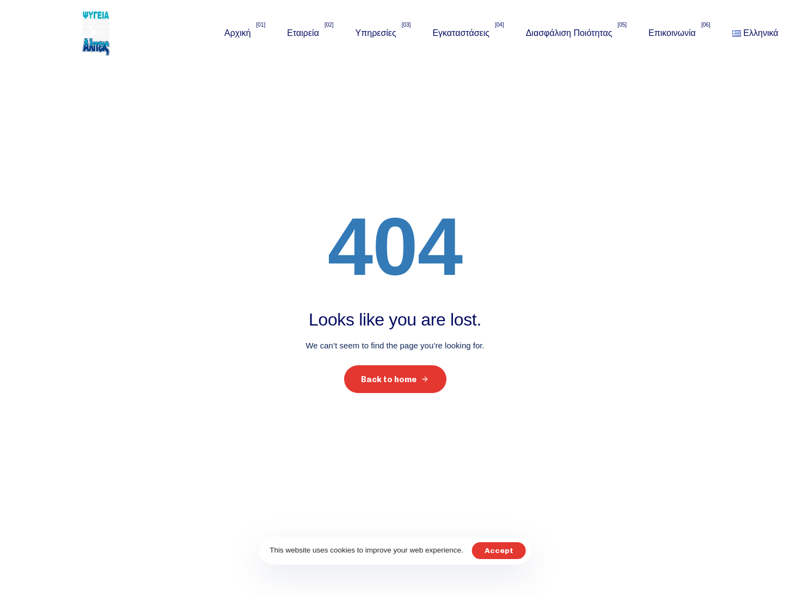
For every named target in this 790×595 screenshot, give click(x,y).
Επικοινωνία (679, 32)
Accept (499, 550)
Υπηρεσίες (383, 32)
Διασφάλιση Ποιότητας (576, 32)
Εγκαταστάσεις (468, 32)
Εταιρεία (310, 32)
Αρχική (244, 32)
